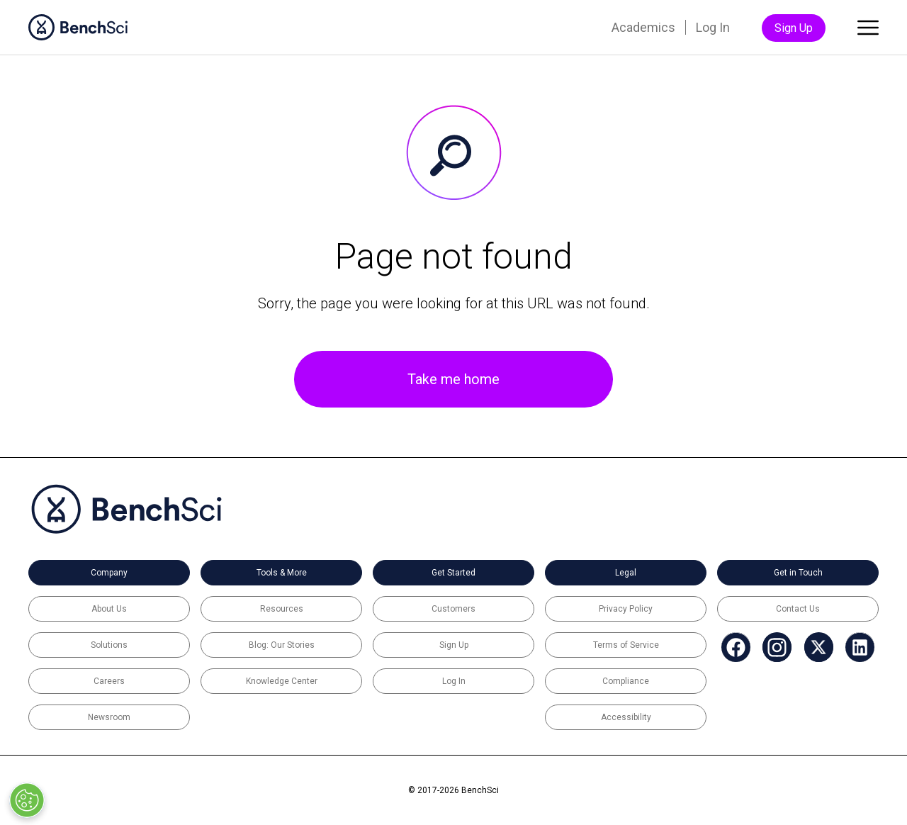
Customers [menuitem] (453, 609)
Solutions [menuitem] (109, 645)
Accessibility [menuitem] (626, 717)
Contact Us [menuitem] (798, 609)
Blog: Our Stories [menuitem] (282, 645)
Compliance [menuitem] (625, 681)
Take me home (453, 379)
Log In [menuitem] (713, 27)
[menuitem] (733, 647)
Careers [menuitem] (109, 681)
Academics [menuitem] (643, 27)
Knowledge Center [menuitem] (281, 681)
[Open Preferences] (27, 800)
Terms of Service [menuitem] (626, 645)
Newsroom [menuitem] (109, 717)
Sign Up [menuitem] (793, 28)
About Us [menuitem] (109, 609)
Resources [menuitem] (281, 609)
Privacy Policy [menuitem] (626, 609)
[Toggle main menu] (868, 30)
